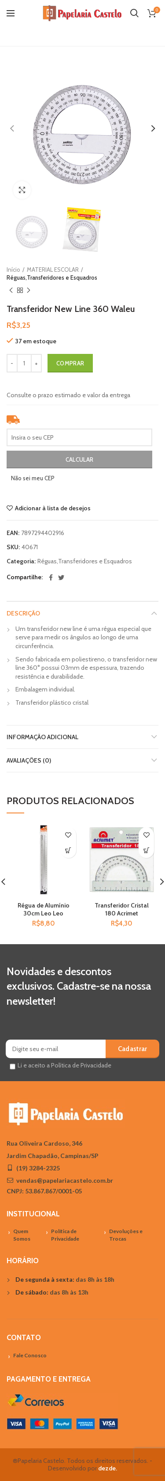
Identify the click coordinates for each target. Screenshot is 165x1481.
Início (13, 269)
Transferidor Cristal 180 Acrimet (122, 909)
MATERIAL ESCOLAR (53, 269)
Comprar (70, 363)
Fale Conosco (30, 1355)
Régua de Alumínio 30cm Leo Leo (44, 909)
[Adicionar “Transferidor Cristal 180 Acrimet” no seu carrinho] (146, 850)
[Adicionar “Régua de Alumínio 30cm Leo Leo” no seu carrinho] (68, 850)
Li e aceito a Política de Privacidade (64, 1065)
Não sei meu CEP (33, 478)
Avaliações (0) (29, 760)
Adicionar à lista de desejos (53, 508)
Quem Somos (21, 1235)
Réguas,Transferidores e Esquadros (52, 277)
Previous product (11, 290)
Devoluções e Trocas (126, 1235)
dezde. (107, 1468)
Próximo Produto (28, 290)
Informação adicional (42, 737)
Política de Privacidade (65, 1235)
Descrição (23, 613)
